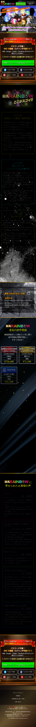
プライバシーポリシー (18, 692)
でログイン (20, 3)
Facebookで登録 (26, 70)
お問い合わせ (18, 701)
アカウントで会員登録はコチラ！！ (18, 63)
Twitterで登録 (9, 70)
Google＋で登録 (9, 75)
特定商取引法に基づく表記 (18, 698)
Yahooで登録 (26, 75)
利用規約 (18, 695)
